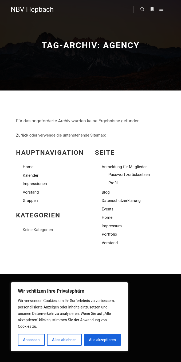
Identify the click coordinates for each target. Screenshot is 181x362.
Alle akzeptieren (102, 340)
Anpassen (31, 340)
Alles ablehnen (64, 340)
